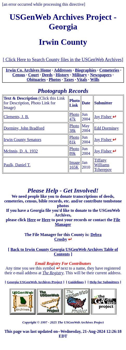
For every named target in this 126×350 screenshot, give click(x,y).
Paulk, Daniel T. (17, 165)
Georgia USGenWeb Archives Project (34, 282)
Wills (94, 79)
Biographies (85, 70)
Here (31, 220)
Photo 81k (74, 139)
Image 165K (74, 164)
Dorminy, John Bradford (24, 128)
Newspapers (101, 75)
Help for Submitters (104, 282)
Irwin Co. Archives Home (28, 70)
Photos (55, 79)
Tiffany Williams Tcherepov (103, 165)
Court (33, 75)
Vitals (82, 79)
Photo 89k (74, 151)
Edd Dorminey (106, 128)
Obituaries (36, 79)
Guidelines (76, 282)
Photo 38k (74, 128)
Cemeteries (109, 70)
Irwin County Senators (22, 139)
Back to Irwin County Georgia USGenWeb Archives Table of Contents (64, 251)
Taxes (69, 79)
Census (18, 75)
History (62, 75)
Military (79, 75)
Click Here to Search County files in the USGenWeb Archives (63, 59)
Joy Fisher (105, 116)
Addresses (63, 70)
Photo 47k (74, 116)
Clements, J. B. (16, 116)
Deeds (47, 75)
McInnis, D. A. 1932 (21, 151)
